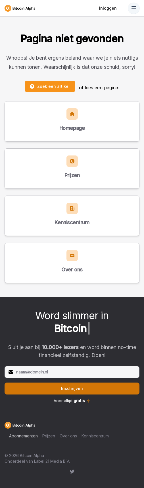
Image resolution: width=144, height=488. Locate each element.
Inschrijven (72, 388)
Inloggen (108, 8)
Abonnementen (23, 435)
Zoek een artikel (49, 86)
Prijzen (48, 435)
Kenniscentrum (95, 435)
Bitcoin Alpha (32, 455)
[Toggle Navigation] (133, 8)
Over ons (68, 435)
